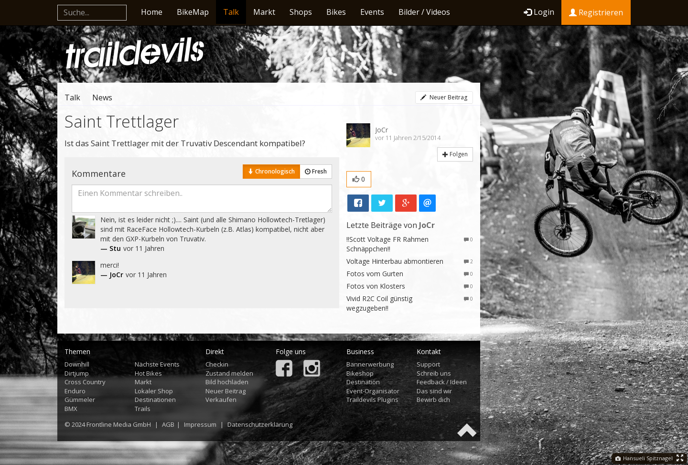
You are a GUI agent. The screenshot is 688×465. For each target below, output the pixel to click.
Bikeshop (360, 373)
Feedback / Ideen (442, 382)
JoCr (381, 129)
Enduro (75, 391)
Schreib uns (434, 373)
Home (151, 12)
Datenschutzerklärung (259, 424)
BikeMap (193, 12)
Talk (231, 12)
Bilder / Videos (424, 12)
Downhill (76, 364)
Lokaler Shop (154, 391)
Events (372, 12)
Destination (363, 382)
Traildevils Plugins (372, 399)
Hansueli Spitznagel (644, 458)
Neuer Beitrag (443, 97)
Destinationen (155, 399)
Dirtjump (76, 373)
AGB (168, 424)
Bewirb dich (433, 399)
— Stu (110, 248)
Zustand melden (229, 373)
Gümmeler (79, 399)
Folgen (455, 154)
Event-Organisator (372, 391)
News (102, 97)
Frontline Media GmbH (118, 424)
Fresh (316, 171)
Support (428, 364)
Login (539, 12)
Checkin (216, 364)
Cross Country (85, 382)
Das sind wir (434, 391)
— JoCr (111, 274)
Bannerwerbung (370, 364)
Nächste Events (157, 364)
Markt (264, 12)
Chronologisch (271, 171)
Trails (142, 408)
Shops (301, 12)
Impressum (200, 424)
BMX (70, 408)
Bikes (336, 12)
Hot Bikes (148, 373)
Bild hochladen (226, 382)
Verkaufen (220, 399)
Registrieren (596, 12)
